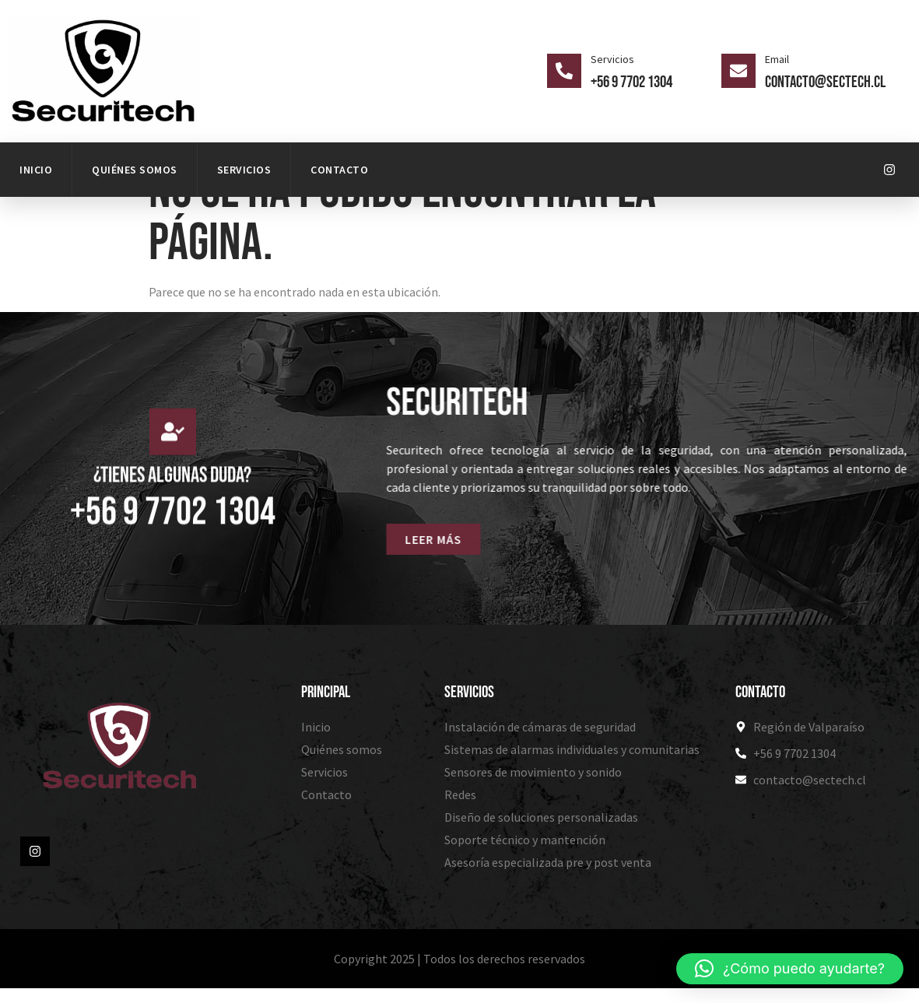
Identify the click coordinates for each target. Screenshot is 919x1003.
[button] (789, 968)
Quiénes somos (134, 170)
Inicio (35, 170)
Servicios (244, 170)
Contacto (339, 170)
